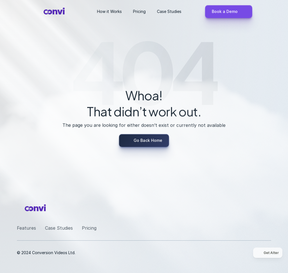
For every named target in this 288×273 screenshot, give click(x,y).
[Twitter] (266, 207)
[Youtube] (253, 207)
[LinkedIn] (239, 207)
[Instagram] (226, 207)
